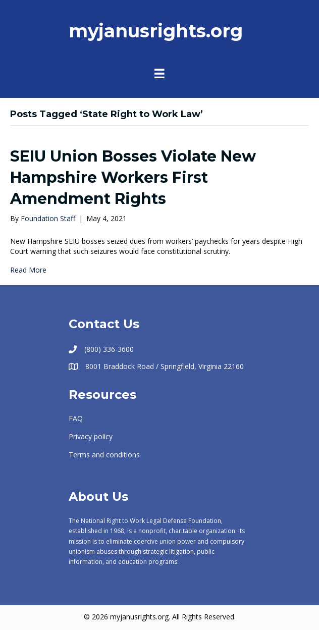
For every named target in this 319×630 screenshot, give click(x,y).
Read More (28, 270)
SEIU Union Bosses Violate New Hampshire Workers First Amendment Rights (133, 177)
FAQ (76, 418)
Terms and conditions (104, 454)
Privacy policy (91, 436)
